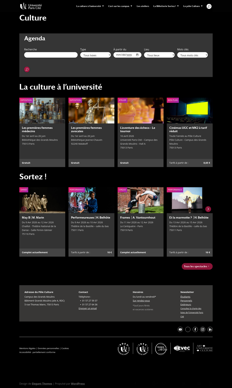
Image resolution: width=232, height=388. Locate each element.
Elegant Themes (42, 383)
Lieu (146, 49)
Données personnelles (48, 348)
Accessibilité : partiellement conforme (37, 352)
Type (83, 49)
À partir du (119, 49)
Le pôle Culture (191, 6)
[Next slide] (208, 209)
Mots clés (182, 49)
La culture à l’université (88, 6)
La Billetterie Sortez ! (164, 6)
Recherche (30, 49)
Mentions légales (27, 348)
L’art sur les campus (118, 6)
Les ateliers (143, 6)
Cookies (65, 348)
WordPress (78, 383)
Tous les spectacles (195, 266)
